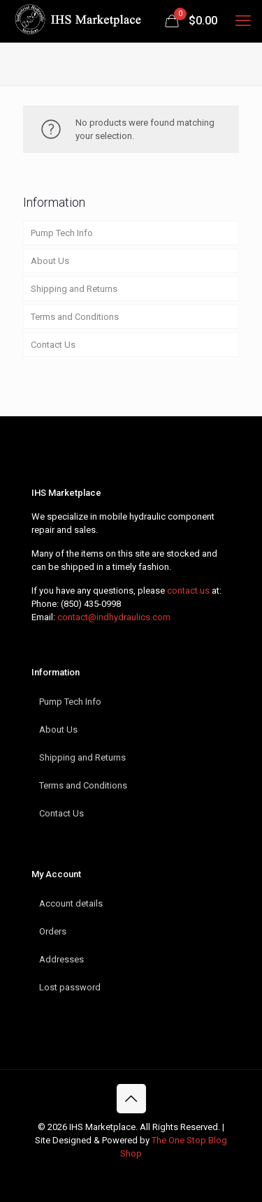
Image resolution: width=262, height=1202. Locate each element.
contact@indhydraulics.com (113, 617)
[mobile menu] (243, 21)
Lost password (70, 987)
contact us (188, 590)
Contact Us (53, 344)
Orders (52, 931)
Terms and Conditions (75, 317)
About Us (50, 261)
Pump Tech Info (62, 233)
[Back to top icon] (131, 1098)
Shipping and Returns (74, 289)
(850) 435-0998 (91, 604)
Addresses (61, 959)
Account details (71, 903)
